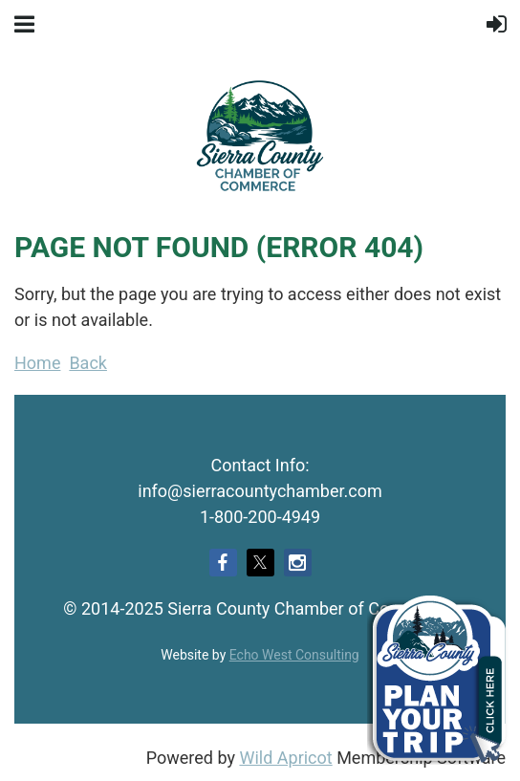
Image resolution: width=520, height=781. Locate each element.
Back (88, 363)
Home (37, 363)
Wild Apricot (285, 758)
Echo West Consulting (294, 654)
